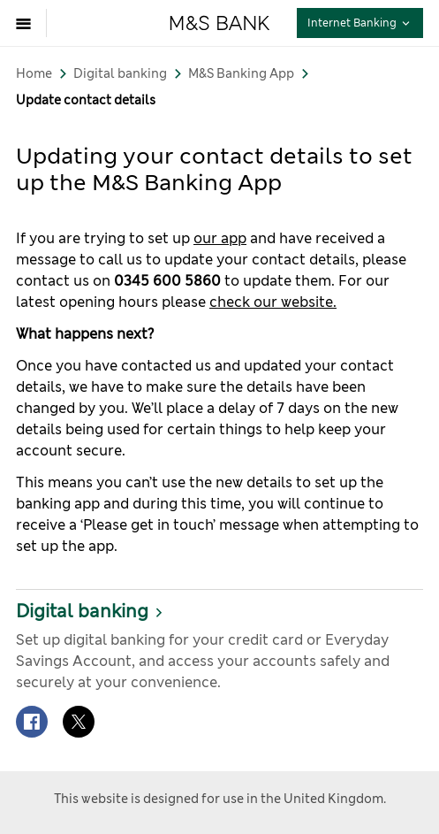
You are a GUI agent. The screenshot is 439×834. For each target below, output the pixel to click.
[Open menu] (28, 23)
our (207, 238)
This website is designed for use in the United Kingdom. (220, 799)
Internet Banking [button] (365, 22)
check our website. (273, 302)
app (233, 238)
